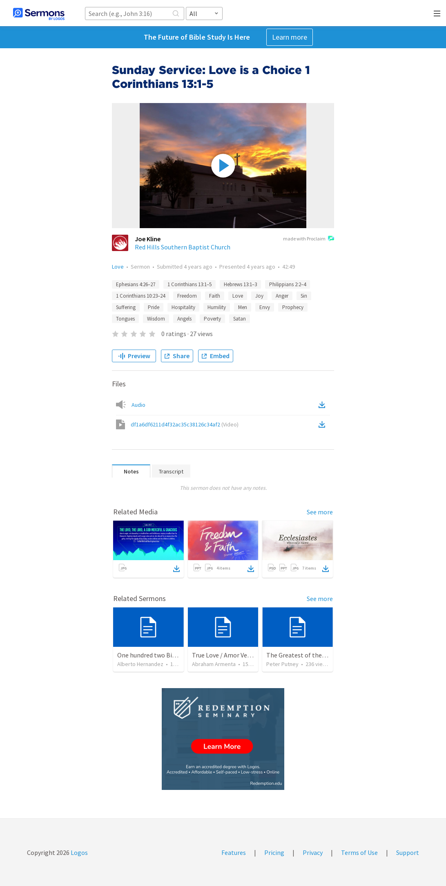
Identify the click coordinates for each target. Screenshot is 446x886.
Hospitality (183, 307)
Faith (214, 295)
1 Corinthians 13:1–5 (189, 284)
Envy (264, 307)
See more (320, 512)
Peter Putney (282, 664)
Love (118, 266)
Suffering (126, 307)
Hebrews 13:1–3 (240, 284)
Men (242, 307)
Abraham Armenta (214, 664)
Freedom (187, 295)
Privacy (313, 852)
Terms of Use (359, 852)
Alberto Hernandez (140, 664)
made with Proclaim (308, 239)
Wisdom (156, 318)
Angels (184, 318)
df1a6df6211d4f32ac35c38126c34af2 (185, 424)
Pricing (274, 852)
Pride (153, 307)
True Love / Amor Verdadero (230, 655)
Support (407, 852)
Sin (304, 295)
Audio (138, 404)
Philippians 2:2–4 (287, 284)
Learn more (289, 37)
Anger (282, 295)
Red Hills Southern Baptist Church (182, 247)
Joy (259, 295)
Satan (239, 318)
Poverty (212, 318)
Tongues (125, 318)
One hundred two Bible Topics (159, 655)
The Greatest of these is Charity (310, 655)
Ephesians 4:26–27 (135, 284)
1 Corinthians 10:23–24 (140, 295)
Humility (216, 307)
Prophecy (292, 307)
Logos (78, 852)
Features (233, 852)
